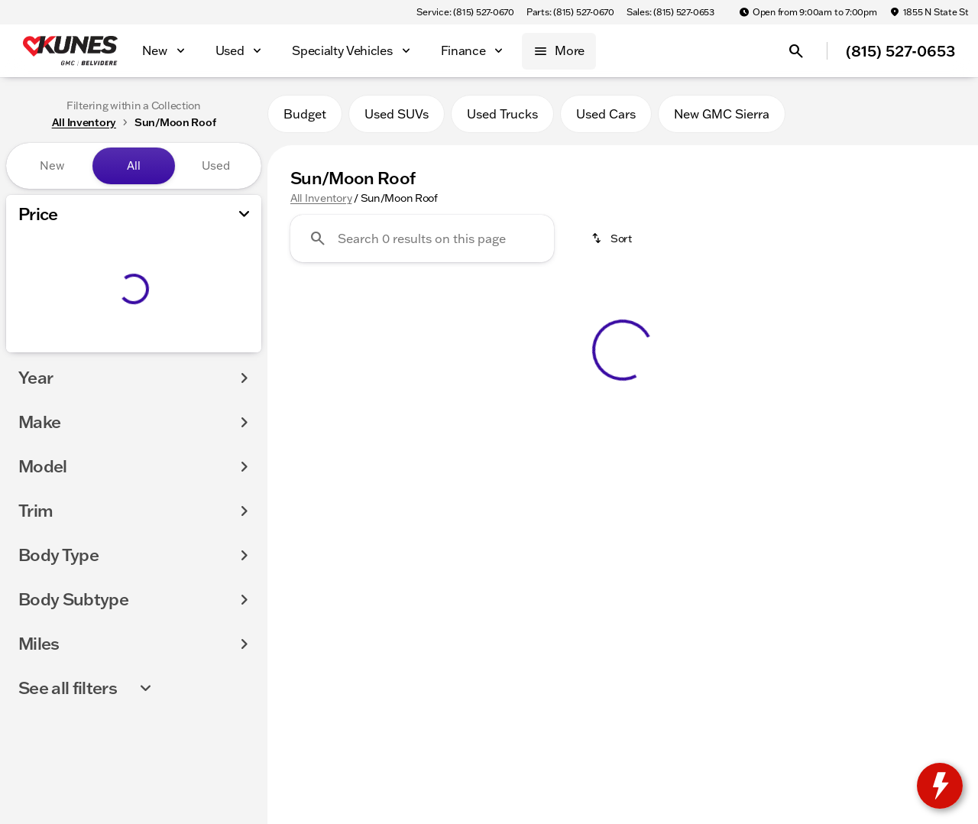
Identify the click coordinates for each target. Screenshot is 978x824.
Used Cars (606, 114)
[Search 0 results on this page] (422, 238)
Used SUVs (396, 114)
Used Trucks (502, 114)
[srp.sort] (612, 238)
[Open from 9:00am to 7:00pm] (808, 12)
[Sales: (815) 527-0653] (670, 12)
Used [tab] (216, 165)
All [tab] (134, 165)
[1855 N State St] (929, 12)
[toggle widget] (940, 786)
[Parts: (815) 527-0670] (570, 12)
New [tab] (52, 165)
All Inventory (320, 198)
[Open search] (796, 51)
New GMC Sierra (721, 114)
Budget (304, 114)
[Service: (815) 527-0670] (465, 12)
